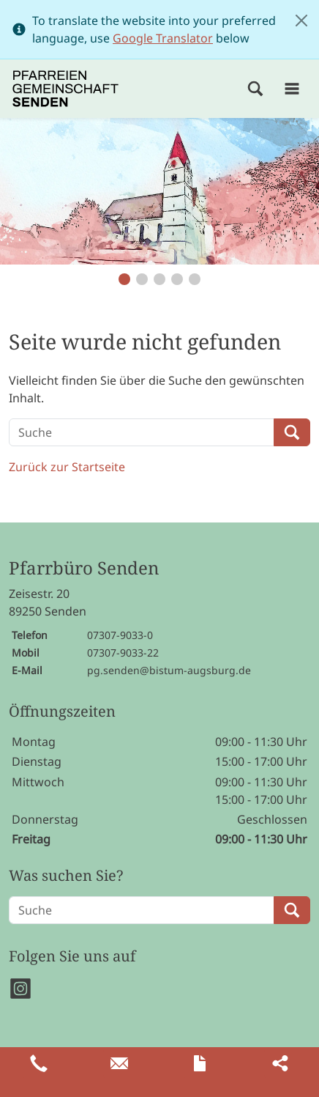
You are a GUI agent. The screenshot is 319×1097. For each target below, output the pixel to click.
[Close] (301, 20)
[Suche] (141, 432)
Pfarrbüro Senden (84, 568)
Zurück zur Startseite (67, 467)
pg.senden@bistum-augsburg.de (169, 670)
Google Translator (163, 38)
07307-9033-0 (120, 635)
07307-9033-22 (123, 653)
